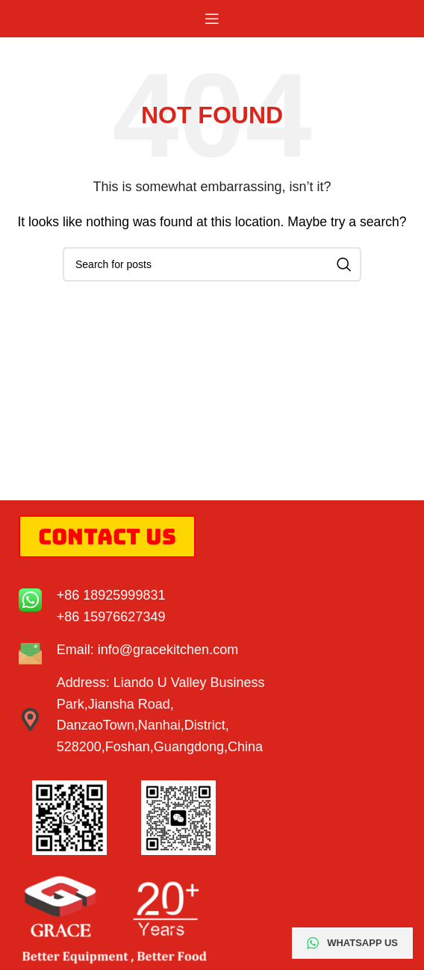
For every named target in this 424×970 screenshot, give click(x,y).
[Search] (212, 264)
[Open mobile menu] (212, 19)
